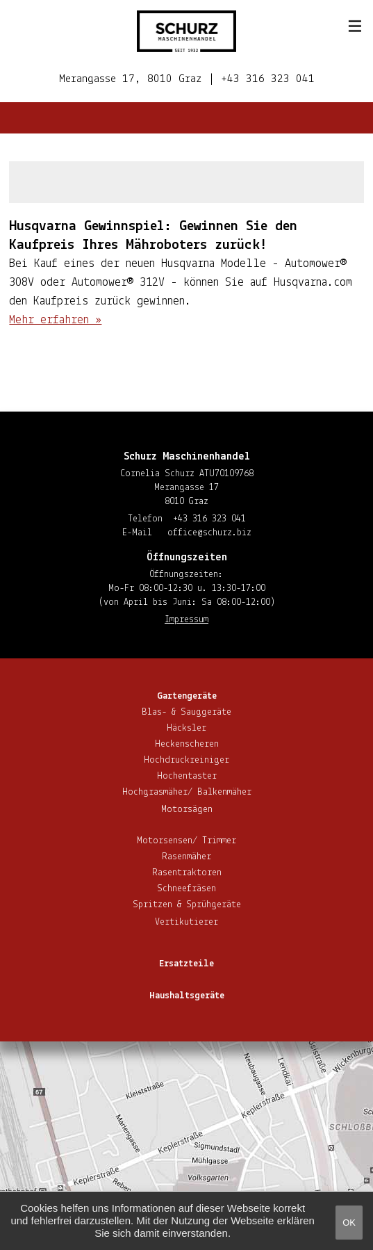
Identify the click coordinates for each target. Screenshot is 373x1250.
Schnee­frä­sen (186, 889)
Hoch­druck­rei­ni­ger (186, 760)
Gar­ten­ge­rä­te (187, 696)
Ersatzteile (186, 964)
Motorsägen (187, 809)
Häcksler (186, 728)
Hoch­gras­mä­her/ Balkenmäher (186, 792)
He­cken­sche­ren (187, 744)
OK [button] (349, 1222)
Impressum (186, 620)
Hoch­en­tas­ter (187, 776)
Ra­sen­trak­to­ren (187, 873)
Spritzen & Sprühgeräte (187, 905)
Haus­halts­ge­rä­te (186, 996)
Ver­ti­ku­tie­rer (186, 922)
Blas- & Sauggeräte (186, 712)
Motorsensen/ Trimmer (186, 841)
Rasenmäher (186, 857)
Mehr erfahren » (55, 320)
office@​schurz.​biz (209, 533)
